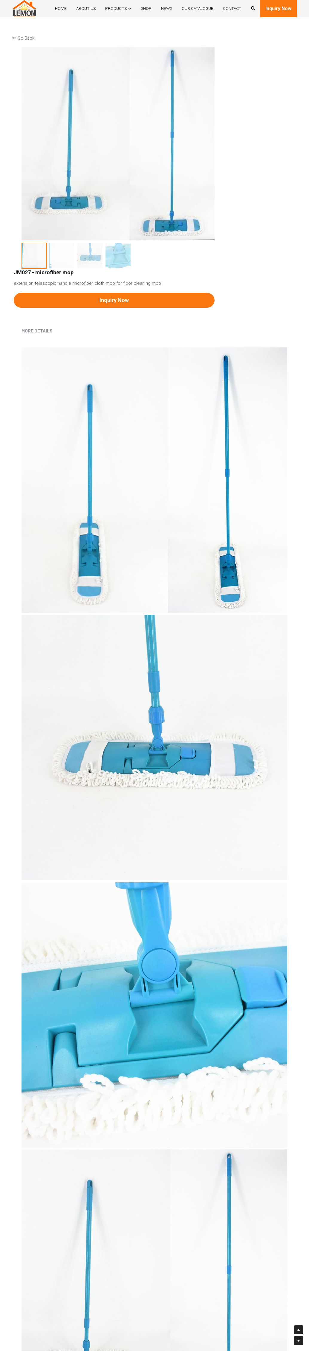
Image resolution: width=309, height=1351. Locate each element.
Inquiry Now (278, 8)
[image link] (24, 7)
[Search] (253, 9)
